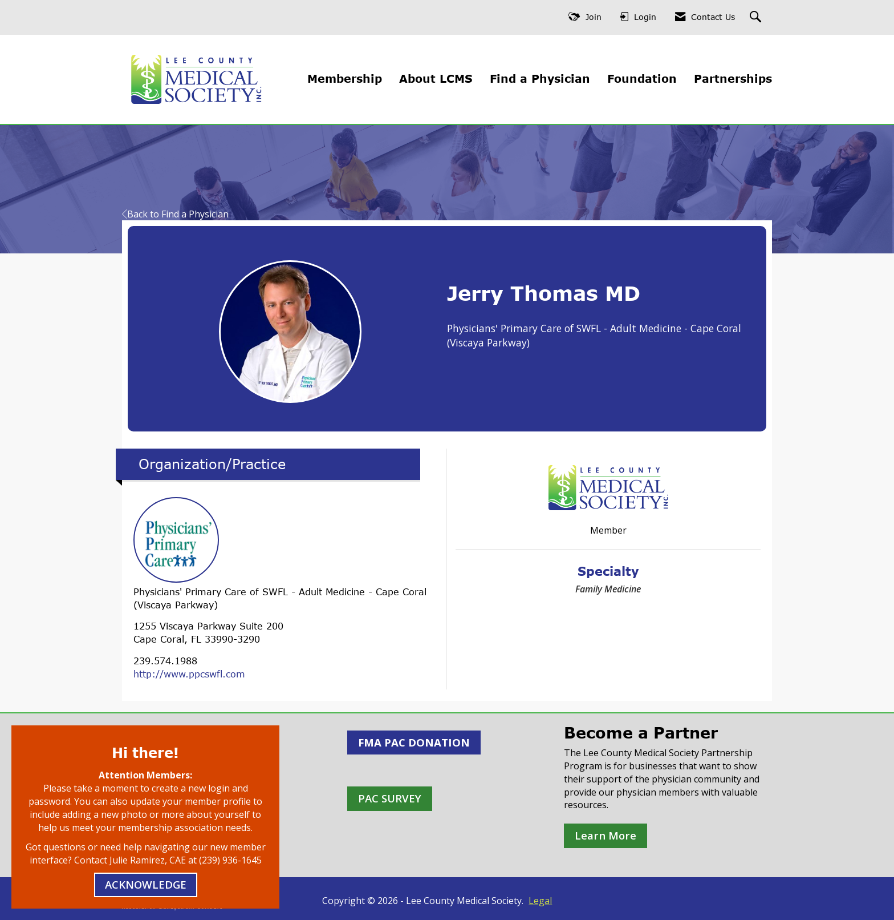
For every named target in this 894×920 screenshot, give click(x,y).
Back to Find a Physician (175, 214)
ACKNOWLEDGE (145, 884)
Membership (344, 78)
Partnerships (733, 78)
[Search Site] (757, 17)
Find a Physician (540, 78)
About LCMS (436, 78)
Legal (540, 900)
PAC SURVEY (389, 798)
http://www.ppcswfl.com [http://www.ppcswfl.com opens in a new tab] (189, 674)
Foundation (642, 78)
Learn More (605, 835)
